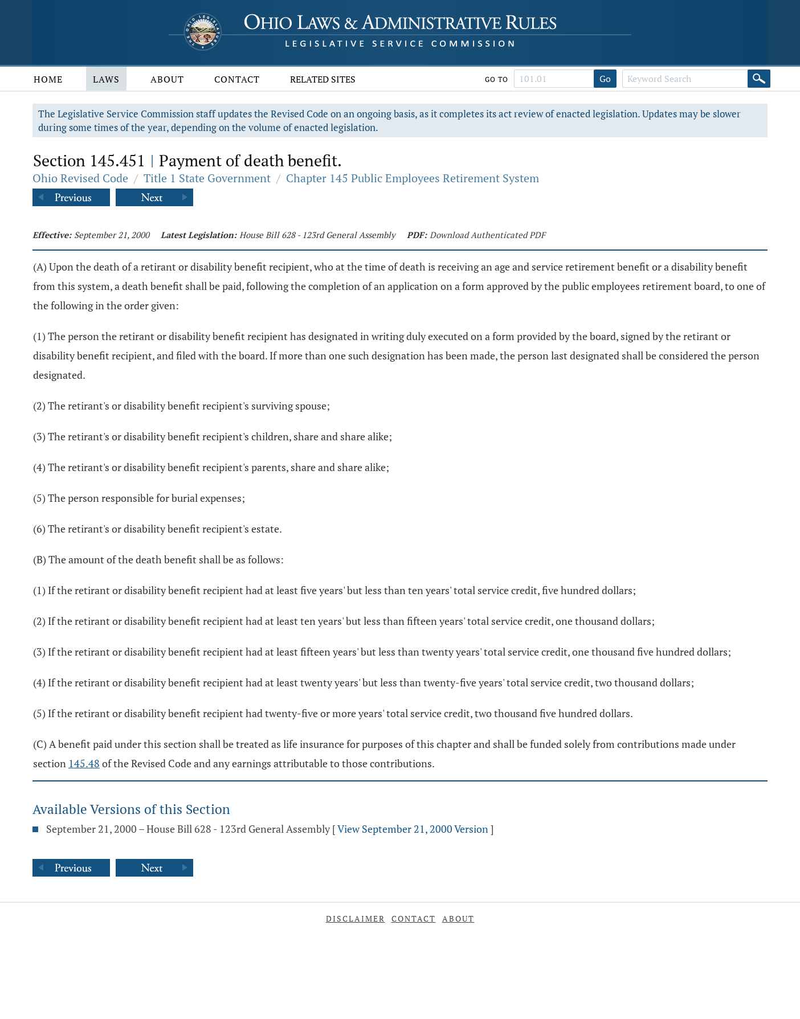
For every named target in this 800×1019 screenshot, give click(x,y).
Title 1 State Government (207, 178)
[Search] (759, 78)
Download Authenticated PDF (487, 234)
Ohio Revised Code (80, 178)
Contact (237, 79)
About (167, 79)
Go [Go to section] (605, 78)
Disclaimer (355, 918)
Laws (106, 79)
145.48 (84, 763)
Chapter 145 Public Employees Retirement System (412, 178)
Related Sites (323, 79)
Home (48, 79)
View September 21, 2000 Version (412, 829)
